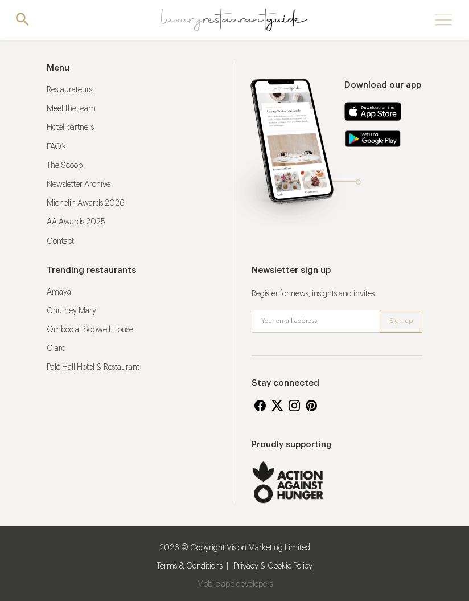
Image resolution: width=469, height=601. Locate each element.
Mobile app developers (235, 584)
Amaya (59, 292)
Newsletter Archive (78, 185)
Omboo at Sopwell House (90, 330)
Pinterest (311, 405)
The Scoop (65, 166)
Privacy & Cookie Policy (273, 566)
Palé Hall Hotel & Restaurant (93, 367)
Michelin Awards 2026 (86, 203)
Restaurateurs (69, 90)
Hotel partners (70, 128)
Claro (56, 349)
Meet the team (71, 109)
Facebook (260, 405)
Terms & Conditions (190, 566)
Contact (60, 242)
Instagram (294, 405)
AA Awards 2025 (76, 222)
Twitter (277, 405)
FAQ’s (56, 147)
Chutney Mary (71, 311)
